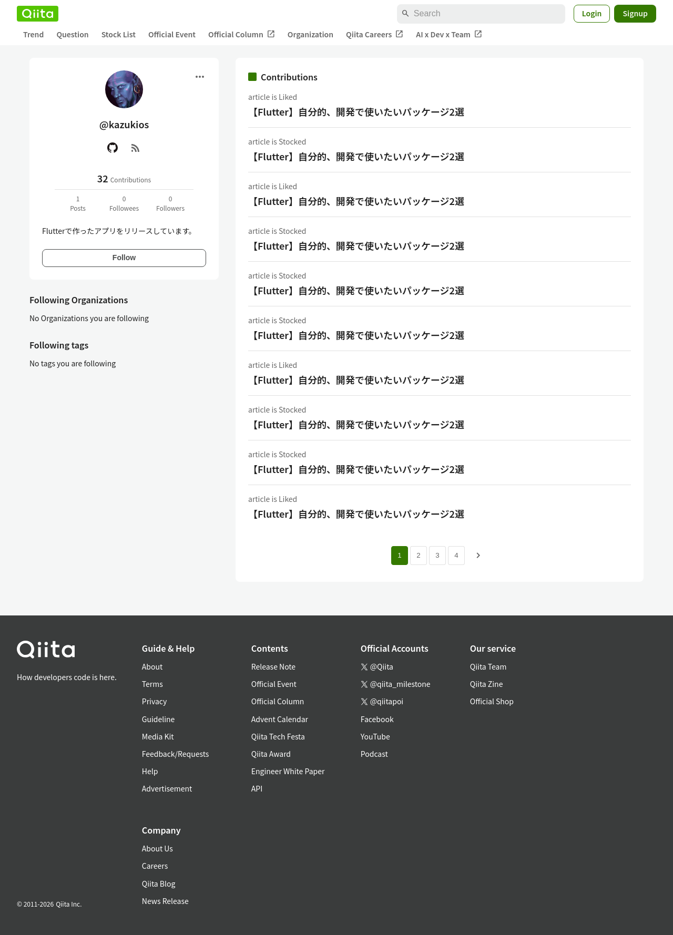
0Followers (170, 203)
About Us (157, 848)
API (256, 788)
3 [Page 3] (437, 555)
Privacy (154, 701)
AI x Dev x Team (449, 34)
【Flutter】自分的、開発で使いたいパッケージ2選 (356, 111)
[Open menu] (199, 76)
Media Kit (158, 736)
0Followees (124, 203)
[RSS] (135, 147)
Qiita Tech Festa (278, 736)
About (152, 666)
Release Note (273, 666)
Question (72, 34)
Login (592, 13)
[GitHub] (112, 147)
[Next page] (478, 555)
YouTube (375, 736)
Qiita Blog (159, 883)
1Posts (78, 203)
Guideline (158, 719)
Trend (33, 34)
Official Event (172, 34)
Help (150, 771)
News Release (165, 901)
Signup (635, 13)
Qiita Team (488, 666)
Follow (124, 257)
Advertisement (167, 788)
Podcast (374, 753)
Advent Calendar (279, 719)
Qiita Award (271, 753)
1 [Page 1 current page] (399, 555)
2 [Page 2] (418, 555)
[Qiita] (37, 14)
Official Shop (492, 701)
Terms (152, 684)
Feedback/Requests (175, 753)
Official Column (241, 34)
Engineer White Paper (288, 771)
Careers (155, 865)
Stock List (118, 34)
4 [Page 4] (456, 555)
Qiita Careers (374, 34)
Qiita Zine (486, 684)
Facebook (377, 719)
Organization (310, 34)
